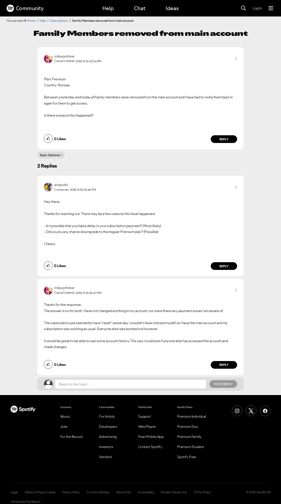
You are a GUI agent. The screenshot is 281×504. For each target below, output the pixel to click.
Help (108, 8)
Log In (257, 8)
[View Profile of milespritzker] (64, 56)
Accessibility (146, 492)
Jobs (64, 426)
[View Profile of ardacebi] (61, 184)
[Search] (243, 8)
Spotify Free (186, 456)
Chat (139, 8)
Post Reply (223, 384)
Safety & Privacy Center (40, 492)
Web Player (147, 426)
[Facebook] (265, 411)
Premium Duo (187, 426)
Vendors (105, 456)
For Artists (107, 416)
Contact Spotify (150, 446)
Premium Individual (191, 416)
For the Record (71, 436)
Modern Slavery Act (174, 492)
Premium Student (190, 446)
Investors (106, 446)
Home (31, 20)
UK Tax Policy (202, 492)
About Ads (123, 492)
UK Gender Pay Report (25, 502)
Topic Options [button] (50, 155)
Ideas (172, 8)
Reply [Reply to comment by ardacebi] (224, 266)
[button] (236, 58)
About (65, 416)
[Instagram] (237, 411)
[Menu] (270, 8)
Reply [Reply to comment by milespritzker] (224, 139)
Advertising (108, 436)
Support (144, 416)
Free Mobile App (151, 436)
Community (25, 8)
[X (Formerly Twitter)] (251, 411)
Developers (108, 426)
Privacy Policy (71, 492)
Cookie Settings (98, 492)
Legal (14, 492)
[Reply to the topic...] (130, 384)
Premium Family (189, 436)
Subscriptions (59, 20)
